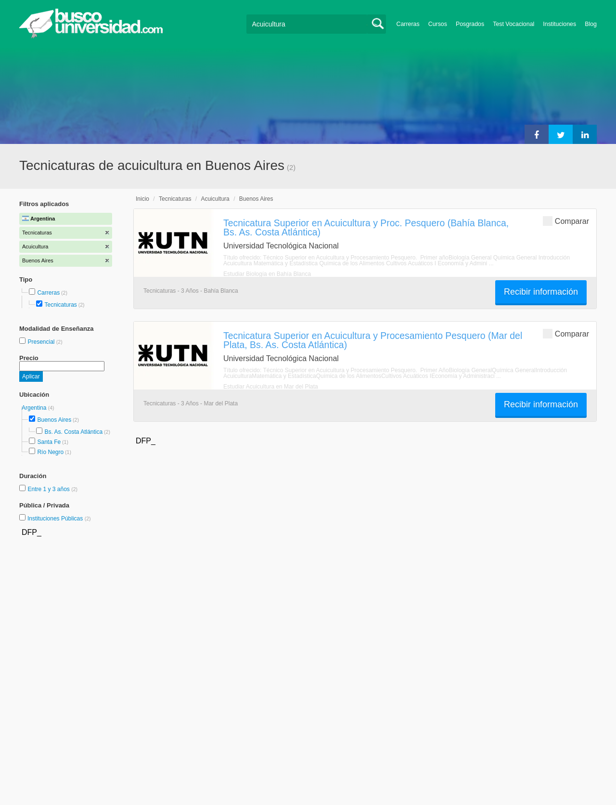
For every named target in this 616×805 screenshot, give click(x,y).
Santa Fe (49, 442)
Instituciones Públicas (59, 518)
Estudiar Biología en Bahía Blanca (267, 274)
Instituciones (559, 24)
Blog (591, 24)
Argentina (35, 407)
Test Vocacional (513, 24)
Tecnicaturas (60, 304)
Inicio (142, 198)
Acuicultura (215, 198)
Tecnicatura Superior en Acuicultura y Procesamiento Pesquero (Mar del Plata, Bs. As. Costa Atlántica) (372, 340)
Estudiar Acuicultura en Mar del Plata (270, 386)
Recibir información (541, 292)
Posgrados (470, 24)
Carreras (408, 24)
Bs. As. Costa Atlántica (73, 431)
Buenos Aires (54, 419)
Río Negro (50, 452)
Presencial (41, 341)
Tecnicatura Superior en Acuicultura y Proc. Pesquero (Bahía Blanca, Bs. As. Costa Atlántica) (366, 227)
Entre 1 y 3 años (49, 489)
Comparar (566, 220)
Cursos (437, 24)
